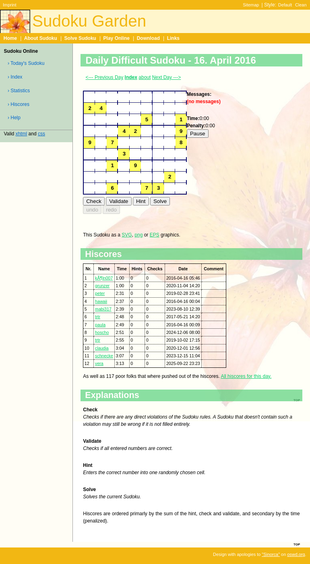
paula (100, 324)
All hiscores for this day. (246, 376)
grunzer (102, 285)
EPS (154, 235)
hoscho (102, 332)
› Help (14, 117)
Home (10, 38)
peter (100, 293)
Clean (301, 4)
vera (99, 363)
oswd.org (296, 554)
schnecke (104, 355)
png (138, 235)
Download (148, 38)
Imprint (9, 4)
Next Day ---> (166, 77)
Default (285, 4)
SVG (127, 235)
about (144, 77)
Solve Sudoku (80, 38)
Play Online (116, 38)
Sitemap (251, 4)
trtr (97, 316)
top (296, 543)
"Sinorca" (271, 554)
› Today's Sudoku (26, 63)
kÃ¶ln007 (104, 278)
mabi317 (103, 309)
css (41, 134)
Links (173, 38)
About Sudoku (40, 38)
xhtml (21, 134)
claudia (102, 348)
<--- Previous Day (105, 77)
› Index (15, 77)
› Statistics (19, 90)
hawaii (101, 301)
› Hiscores (18, 104)
